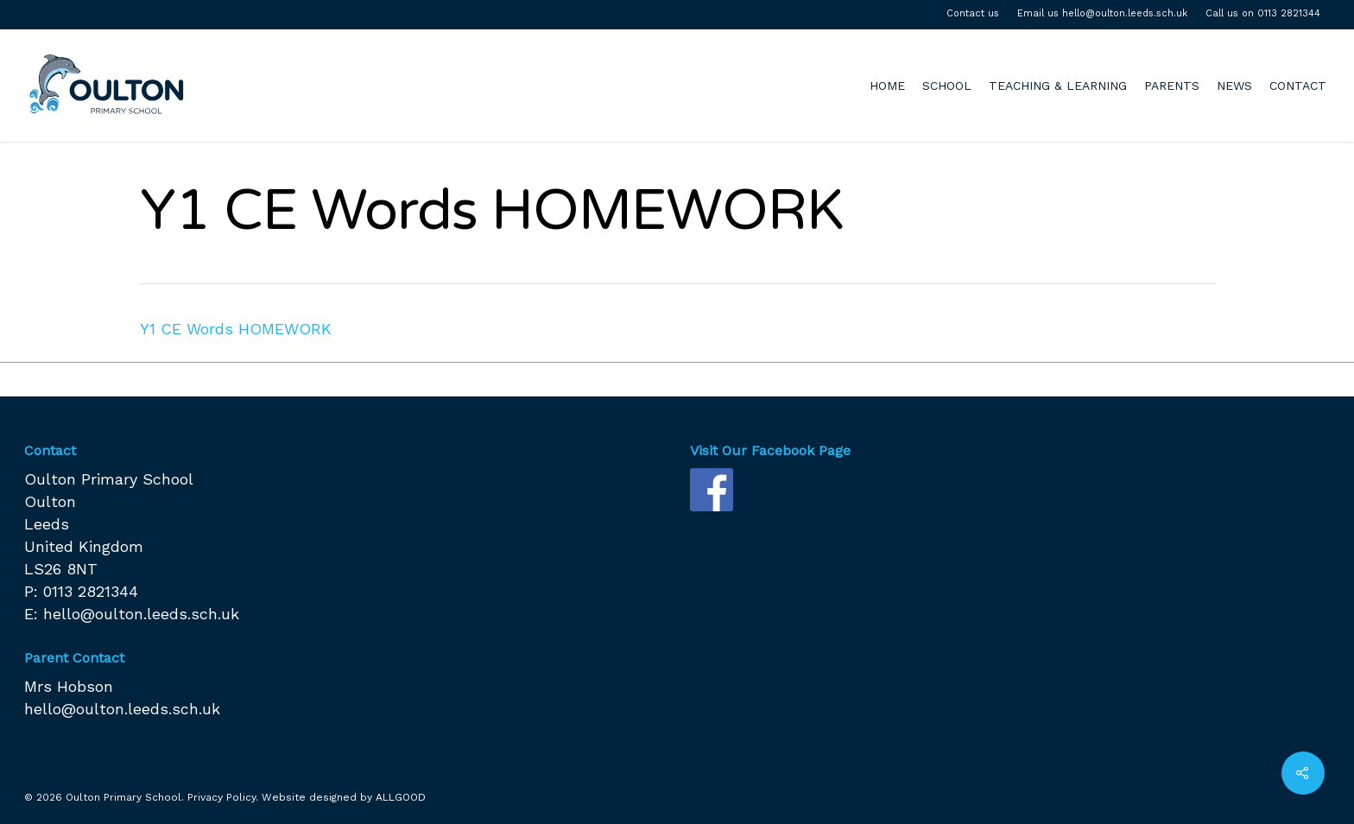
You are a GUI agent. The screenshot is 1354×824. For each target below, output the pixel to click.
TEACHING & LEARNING (1058, 85)
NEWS (1234, 85)
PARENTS (1171, 85)
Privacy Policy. (222, 797)
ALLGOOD (401, 797)
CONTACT (1297, 85)
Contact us (972, 13)
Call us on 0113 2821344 (1262, 13)
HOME (887, 85)
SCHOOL (946, 85)
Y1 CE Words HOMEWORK (236, 329)
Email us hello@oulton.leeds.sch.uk (1102, 13)
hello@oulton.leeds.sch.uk (141, 614)
